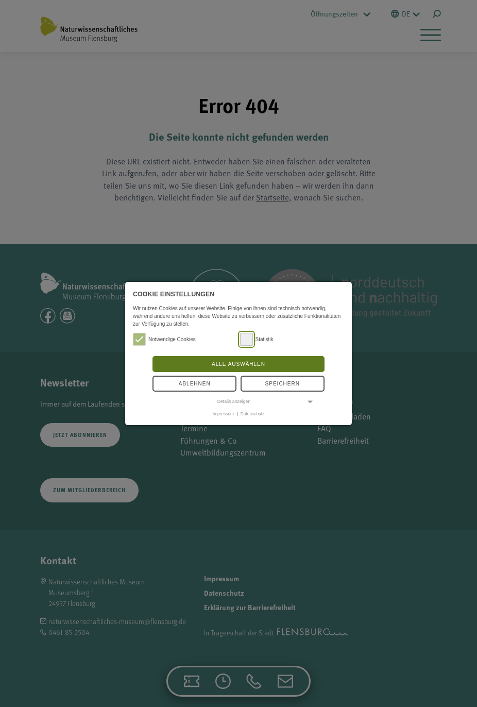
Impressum (223, 413)
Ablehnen (195, 383)
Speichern (282, 383)
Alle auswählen (238, 364)
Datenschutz (252, 413)
